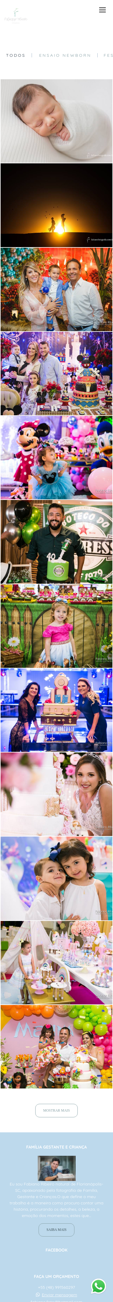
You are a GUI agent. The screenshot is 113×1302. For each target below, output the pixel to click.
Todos (16, 55)
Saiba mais (56, 1230)
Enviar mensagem (59, 1295)
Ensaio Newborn (65, 55)
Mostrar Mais (56, 1111)
